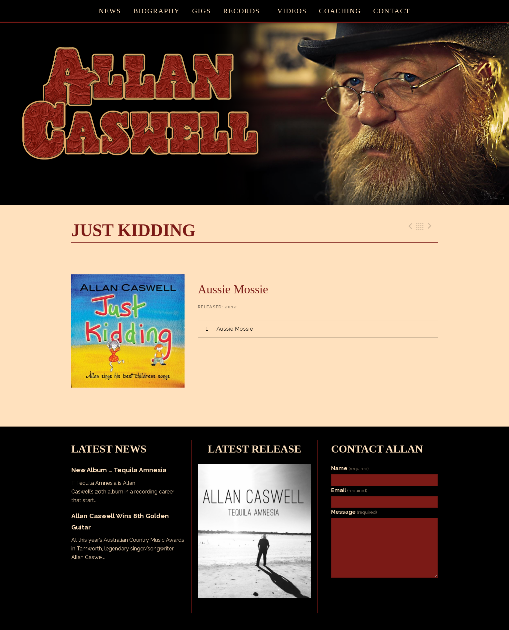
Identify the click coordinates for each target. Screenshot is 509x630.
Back (420, 226)
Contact (391, 11)
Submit (347, 584)
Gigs (201, 11)
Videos (292, 11)
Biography (156, 11)
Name (350, 468)
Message (354, 512)
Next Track (430, 226)
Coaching (340, 11)
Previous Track (409, 226)
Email (349, 490)
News (110, 11)
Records (241, 11)
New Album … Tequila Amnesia (119, 469)
